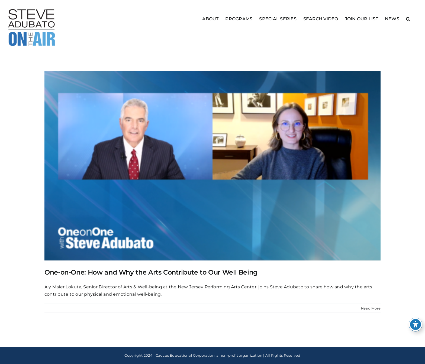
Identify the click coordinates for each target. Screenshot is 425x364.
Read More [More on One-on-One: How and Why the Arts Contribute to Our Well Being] (371, 308)
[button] (408, 18)
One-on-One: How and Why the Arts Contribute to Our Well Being (151, 272)
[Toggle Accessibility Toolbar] (415, 324)
